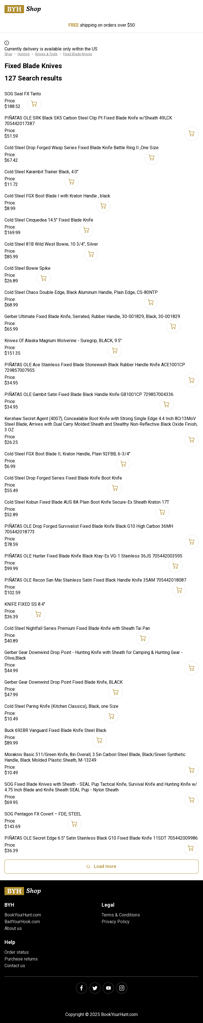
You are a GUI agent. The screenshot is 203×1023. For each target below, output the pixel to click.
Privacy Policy (116, 921)
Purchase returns (21, 959)
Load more (100, 866)
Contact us (14, 965)
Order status (16, 952)
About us (13, 928)
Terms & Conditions (121, 915)
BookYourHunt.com (22, 915)
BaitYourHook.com (22, 921)
